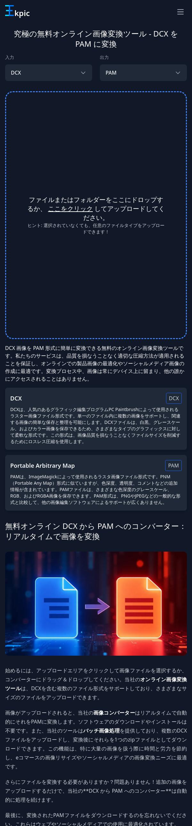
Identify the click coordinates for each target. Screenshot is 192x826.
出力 (104, 57)
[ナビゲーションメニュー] (180, 11)
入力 (9, 57)
